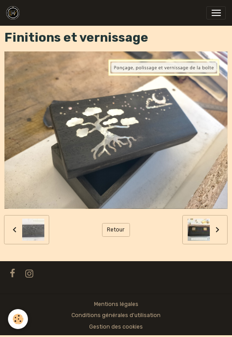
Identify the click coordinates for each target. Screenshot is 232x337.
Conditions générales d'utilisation (116, 315)
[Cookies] (18, 319)
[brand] (14, 13)
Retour (116, 230)
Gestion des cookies (116, 327)
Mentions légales (116, 304)
